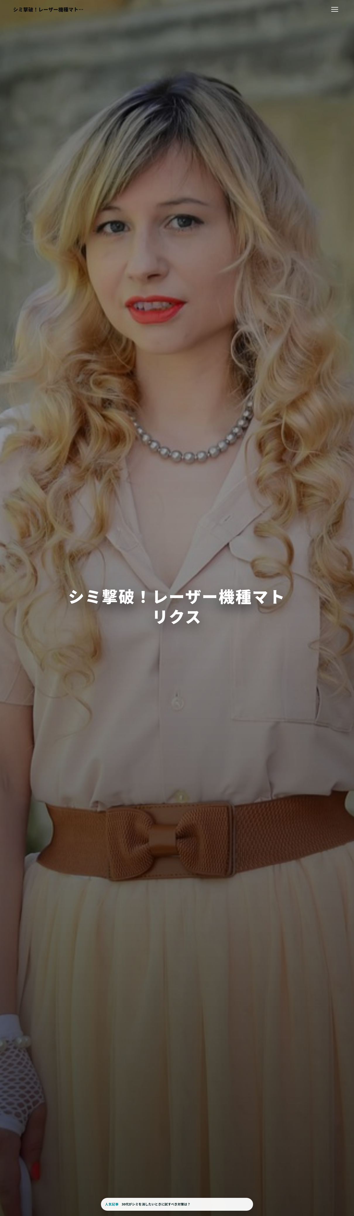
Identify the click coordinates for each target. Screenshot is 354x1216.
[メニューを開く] (335, 9)
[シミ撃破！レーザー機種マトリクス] (49, 9)
